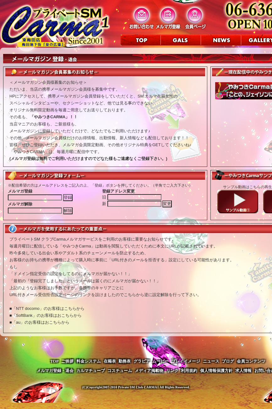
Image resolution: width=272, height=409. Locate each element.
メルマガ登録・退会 (55, 370)
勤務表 (124, 361)
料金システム (88, 361)
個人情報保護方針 (216, 370)
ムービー (160, 361)
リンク (172, 370)
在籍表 (110, 361)
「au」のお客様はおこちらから (40, 322)
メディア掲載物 (149, 370)
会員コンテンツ (251, 361)
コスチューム (119, 370)
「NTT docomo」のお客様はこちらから (48, 308)
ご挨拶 (67, 361)
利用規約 (189, 370)
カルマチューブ (90, 370)
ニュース (211, 361)
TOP (54, 361)
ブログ (228, 361)
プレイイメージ (185, 361)
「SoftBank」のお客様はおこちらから (47, 315)
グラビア (141, 361)
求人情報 (243, 370)
